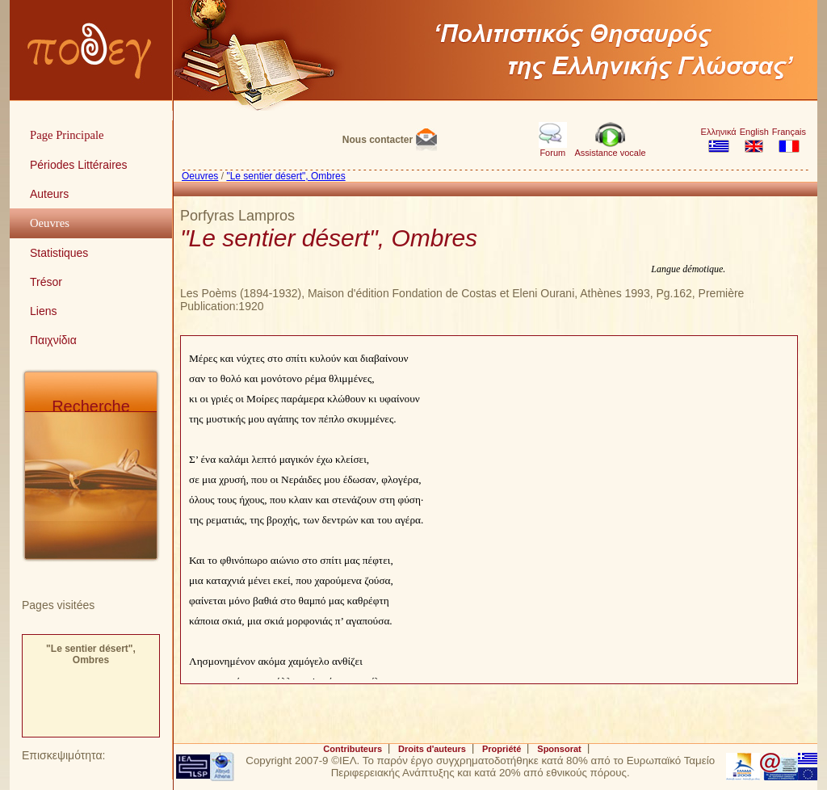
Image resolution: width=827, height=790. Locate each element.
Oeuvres (200, 176)
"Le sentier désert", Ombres (91, 654)
